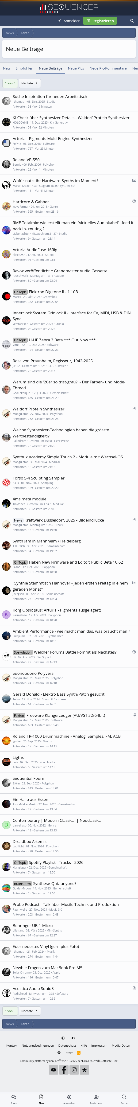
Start (69, 1053)
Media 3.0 (55, 910)
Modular (54, 462)
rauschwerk (20, 276)
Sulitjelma (19, 636)
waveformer (21, 207)
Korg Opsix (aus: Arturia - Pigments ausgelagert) (57, 610)
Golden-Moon (22, 888)
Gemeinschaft (59, 393)
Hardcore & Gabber (31, 201)
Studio (51, 102)
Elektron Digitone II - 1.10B (53, 291)
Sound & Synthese (54, 699)
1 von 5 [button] (10, 83)
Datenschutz (67, 1045)
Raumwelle (20, 910)
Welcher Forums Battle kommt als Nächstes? (75, 652)
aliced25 (18, 255)
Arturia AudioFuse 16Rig (35, 249)
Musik (51, 952)
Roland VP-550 (26, 159)
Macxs (17, 297)
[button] (63, 1038)
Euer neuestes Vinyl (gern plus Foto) (46, 946)
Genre (54, 207)
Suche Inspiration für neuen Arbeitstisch (50, 96)
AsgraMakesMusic (24, 804)
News (59, 525)
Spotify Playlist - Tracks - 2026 (56, 862)
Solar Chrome (22, 972)
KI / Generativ (59, 123)
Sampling (47, 483)
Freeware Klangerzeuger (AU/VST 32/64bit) (65, 715)
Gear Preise (61, 441)
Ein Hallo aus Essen (30, 799)
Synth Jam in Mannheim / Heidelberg (47, 541)
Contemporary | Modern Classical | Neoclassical (57, 820)
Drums (47, 741)
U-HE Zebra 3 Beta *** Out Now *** (62, 340)
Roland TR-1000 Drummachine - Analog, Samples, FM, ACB (67, 736)
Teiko (16, 699)
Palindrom (19, 441)
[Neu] (122, 20)
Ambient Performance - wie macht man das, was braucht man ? (71, 631)
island (16, 567)
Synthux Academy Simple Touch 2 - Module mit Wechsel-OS (68, 457)
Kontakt (11, 1045)
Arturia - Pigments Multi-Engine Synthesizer (53, 138)
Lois (15, 762)
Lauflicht (18, 846)
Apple (56, 972)
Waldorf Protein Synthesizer (38, 409)
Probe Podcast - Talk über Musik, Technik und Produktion (66, 904)
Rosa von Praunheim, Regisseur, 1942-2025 (53, 360)
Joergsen (18, 594)
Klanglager (20, 867)
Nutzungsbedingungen (38, 1045)
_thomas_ (19, 102)
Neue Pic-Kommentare (108, 68)
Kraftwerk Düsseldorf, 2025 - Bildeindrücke (64, 520)
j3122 (16, 366)
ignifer (17, 741)
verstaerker (20, 324)
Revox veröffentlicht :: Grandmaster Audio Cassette (60, 270)
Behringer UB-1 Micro (33, 925)
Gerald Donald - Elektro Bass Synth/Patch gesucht (58, 694)
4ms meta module (29, 499)
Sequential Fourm (29, 778)
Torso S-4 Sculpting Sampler (39, 478)
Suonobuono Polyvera (33, 673)
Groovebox (50, 297)
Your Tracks (47, 762)
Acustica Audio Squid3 (33, 988)
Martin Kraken (22, 186)
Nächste (29, 83)
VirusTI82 (19, 345)
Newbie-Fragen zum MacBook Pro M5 (47, 967)
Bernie (17, 165)
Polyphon (49, 165)
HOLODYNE (20, 123)
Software (49, 144)
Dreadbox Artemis (29, 841)
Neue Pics (76, 68)
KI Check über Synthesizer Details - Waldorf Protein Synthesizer (71, 117)
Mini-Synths (54, 930)
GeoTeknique (21, 393)
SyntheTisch (68, 186)
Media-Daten (121, 1045)
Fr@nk (17, 144)
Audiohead (20, 994)
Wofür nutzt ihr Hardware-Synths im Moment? (55, 180)
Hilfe (83, 1045)
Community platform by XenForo (56, 1061)
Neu (6, 68)
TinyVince (19, 504)
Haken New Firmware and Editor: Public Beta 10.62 (76, 562)
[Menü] (6, 20)
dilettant (18, 930)
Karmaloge (20, 615)
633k (16, 483)
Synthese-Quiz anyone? (54, 883)
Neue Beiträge (50, 68)
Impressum (99, 1045)
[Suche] (132, 20)
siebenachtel (21, 234)
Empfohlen (24, 68)
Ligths (18, 757)
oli (14, 657)
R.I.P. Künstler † (58, 366)
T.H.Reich (19, 546)
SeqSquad (44, 657)
